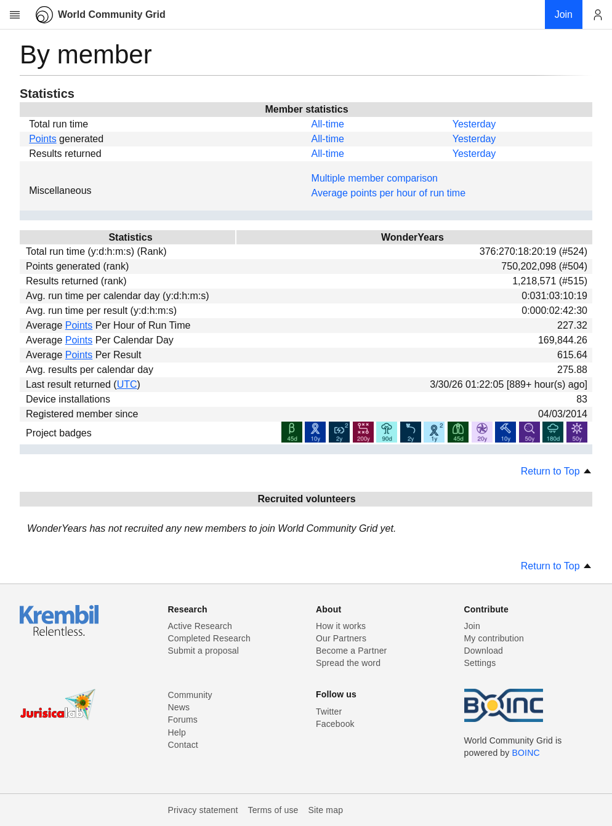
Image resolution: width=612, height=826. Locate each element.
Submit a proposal (204, 651)
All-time (328, 124)
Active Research (200, 626)
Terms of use (273, 810)
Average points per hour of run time (389, 193)
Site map (326, 810)
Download (484, 651)
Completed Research (209, 638)
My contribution (494, 638)
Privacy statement (203, 810)
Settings (480, 663)
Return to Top (556, 471)
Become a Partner (351, 651)
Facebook (335, 724)
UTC (127, 384)
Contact (183, 745)
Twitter (329, 711)
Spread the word (348, 663)
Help (177, 732)
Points (42, 139)
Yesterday (474, 124)
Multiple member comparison (375, 178)
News (179, 707)
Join (472, 626)
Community (190, 695)
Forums (183, 719)
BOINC (526, 753)
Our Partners (341, 638)
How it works (341, 626)
